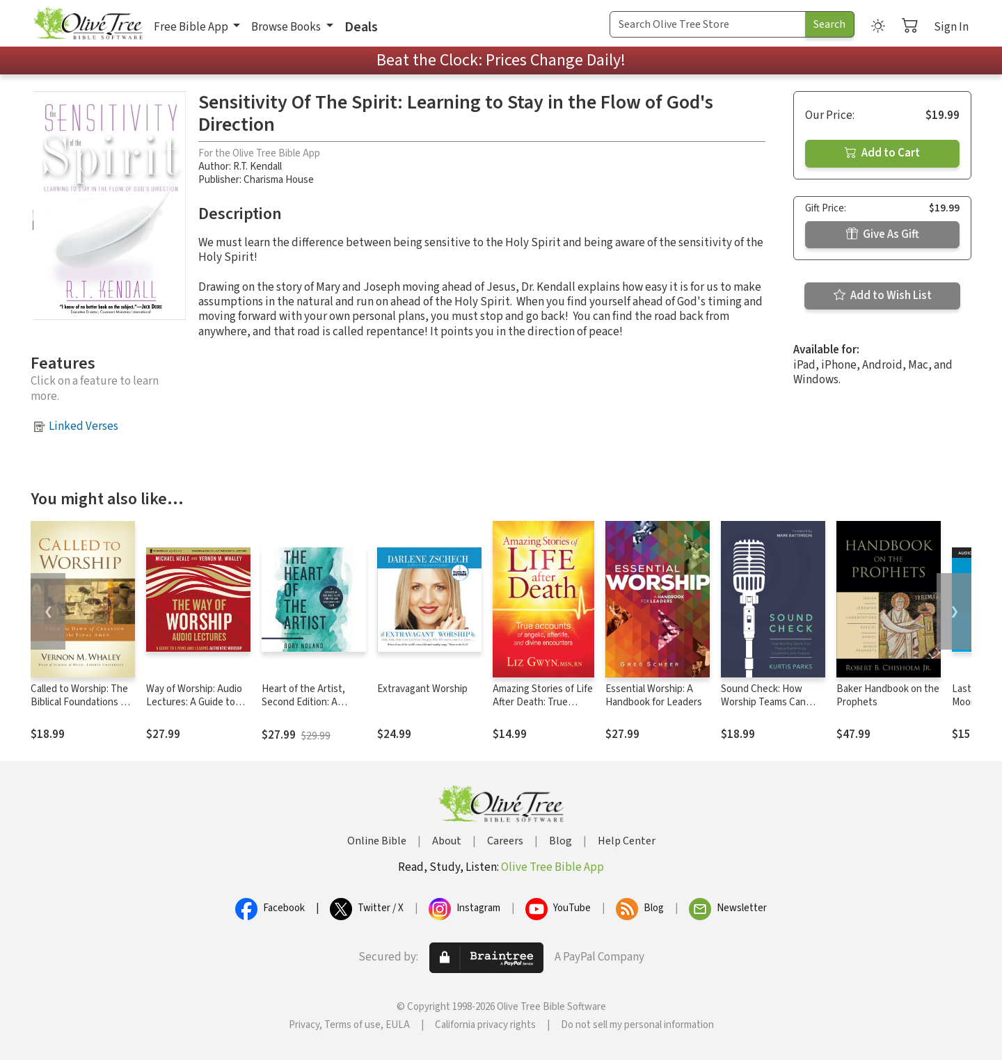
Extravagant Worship (422, 689)
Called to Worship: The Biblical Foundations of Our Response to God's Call (81, 709)
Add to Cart (882, 153)
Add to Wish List (883, 295)
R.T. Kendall (257, 166)
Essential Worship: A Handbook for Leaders (653, 695)
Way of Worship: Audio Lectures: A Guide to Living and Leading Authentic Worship (194, 709)
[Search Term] (708, 24)
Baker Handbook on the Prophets (887, 695)
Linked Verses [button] (83, 426)
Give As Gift (882, 234)
